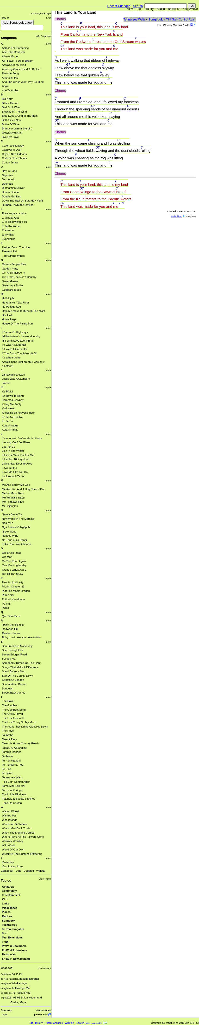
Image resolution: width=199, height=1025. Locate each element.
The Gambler (10, 705)
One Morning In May (14, 565)
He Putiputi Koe (11, 306)
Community (9, 890)
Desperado (8, 179)
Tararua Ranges (11, 751)
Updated (29, 870)
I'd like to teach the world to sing (21, 336)
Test (4, 933)
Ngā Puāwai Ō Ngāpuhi (16, 527)
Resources (9, 954)
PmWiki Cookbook (14, 945)
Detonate (7, 183)
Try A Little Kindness (14, 794)
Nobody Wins (10, 535)
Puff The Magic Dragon (16, 590)
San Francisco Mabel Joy (17, 646)
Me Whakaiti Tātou (13, 497)
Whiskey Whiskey (12, 841)
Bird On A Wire (11, 107)
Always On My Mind (14, 64)
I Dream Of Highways (15, 332)
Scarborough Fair (12, 650)
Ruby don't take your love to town (22, 637)
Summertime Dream (14, 684)
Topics (6, 880)
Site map (6, 1010)
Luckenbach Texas (13, 476)
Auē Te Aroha (10, 90)
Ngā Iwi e (7, 522)
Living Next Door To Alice (17, 463)
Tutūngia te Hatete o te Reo (18, 798)
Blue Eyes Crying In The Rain (19, 115)
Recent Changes (118, 6)
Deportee (7, 175)
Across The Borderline (15, 48)
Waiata (40, 870)
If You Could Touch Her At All (19, 353)
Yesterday (8, 862)
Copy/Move (190, 9)
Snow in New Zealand (16, 958)
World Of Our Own (13, 849)
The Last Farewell (13, 718)
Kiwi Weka (8, 408)
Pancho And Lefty (12, 582)
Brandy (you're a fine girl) (17, 128)
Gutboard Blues (11, 289)
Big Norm (7, 98)
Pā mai (6, 603)
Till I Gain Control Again (16, 781)
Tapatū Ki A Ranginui (14, 747)
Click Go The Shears (14, 158)
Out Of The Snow (12, 574)
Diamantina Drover (13, 187)
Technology (9, 924)
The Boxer (8, 701)
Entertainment (11, 895)
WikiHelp (69, 1023)
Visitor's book (43, 1010)
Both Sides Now (11, 120)
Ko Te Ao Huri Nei (12, 417)
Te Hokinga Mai (11, 760)
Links (5, 903)
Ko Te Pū (7, 421)
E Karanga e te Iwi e (14, 213)
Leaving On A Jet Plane (16, 442)
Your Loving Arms (12, 866)
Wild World (8, 845)
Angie (5, 86)
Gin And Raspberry (13, 272)
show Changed (44, 968)
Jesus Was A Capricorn (16, 378)
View (130, 9)
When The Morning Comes (18, 832)
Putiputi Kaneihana (13, 599)
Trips (5, 941)
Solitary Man (9, 658)
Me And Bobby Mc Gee (16, 484)
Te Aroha (7, 756)
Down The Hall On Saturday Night (22, 200)
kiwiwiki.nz (176, 216)
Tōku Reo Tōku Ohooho (16, 544)
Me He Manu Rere (13, 493)
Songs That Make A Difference (20, 667)
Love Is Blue (9, 467)
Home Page (9, 319)
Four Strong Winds (13, 255)
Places (6, 911)
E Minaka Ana (10, 217)
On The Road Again (14, 561)
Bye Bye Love (10, 136)
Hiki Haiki (7, 315)
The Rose (8, 730)
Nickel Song (9, 531)
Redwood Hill (10, 628)
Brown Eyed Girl (12, 132)
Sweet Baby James (13, 692)
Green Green (10, 281)
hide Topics (45, 878)
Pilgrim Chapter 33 (13, 586)
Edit (139, 9)
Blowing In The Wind (14, 111)
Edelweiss (8, 230)
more (48, 43)
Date (18, 870)
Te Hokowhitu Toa (12, 764)
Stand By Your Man (13, 671)
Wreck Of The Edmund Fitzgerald (22, 853)
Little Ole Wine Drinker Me (18, 455)
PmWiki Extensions (14, 950)
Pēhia (5, 607)
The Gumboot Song (14, 709)
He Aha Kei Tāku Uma (15, 302)
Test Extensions (12, 937)
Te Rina (6, 769)
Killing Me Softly (11, 404)
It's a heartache (11, 357)
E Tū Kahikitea (10, 226)
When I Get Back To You (16, 828)
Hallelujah (8, 298)
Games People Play (14, 264)
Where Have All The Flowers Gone (23, 836)
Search (138, 6)
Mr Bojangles (10, 506)
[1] (191, 24)
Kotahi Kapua (10, 425)
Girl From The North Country (19, 277)
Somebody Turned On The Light (21, 662)
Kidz (5, 899)
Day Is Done (9, 170)
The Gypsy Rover (12, 713)
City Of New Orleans (14, 154)
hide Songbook (43, 36)
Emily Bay (8, 234)
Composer (7, 870)
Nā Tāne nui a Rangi (14, 540)
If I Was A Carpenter (14, 344)
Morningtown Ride (13, 501)
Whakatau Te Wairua (14, 824)
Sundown (7, 688)
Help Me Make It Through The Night (23, 311)
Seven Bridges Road (14, 654)
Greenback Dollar (12, 285)
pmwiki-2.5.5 (41, 1014)
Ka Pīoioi (7, 391)
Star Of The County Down (17, 675)
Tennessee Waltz (12, 777)
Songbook (9, 38)
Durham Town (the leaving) (18, 204)
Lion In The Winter (13, 450)
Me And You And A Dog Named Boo (23, 489)
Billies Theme (10, 103)
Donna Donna (10, 192)
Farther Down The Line (16, 247)
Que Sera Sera (11, 616)
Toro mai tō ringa (12, 790)
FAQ (48, 17)
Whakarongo (9, 819)
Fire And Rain (10, 251)
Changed (6, 967)
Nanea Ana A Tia (12, 514)
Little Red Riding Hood (15, 459)
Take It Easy (9, 739)
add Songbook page (41, 13)
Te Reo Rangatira (13, 929)
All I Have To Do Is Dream (17, 60)
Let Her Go (8, 446)
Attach (161, 9)
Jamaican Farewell (13, 374)
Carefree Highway (13, 145)
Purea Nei (8, 594)
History (149, 9)
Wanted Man (9, 815)
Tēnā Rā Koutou (12, 803)
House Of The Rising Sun (17, 323)
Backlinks (174, 9)
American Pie (10, 77)
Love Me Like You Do (15, 472)
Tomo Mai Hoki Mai (13, 785)
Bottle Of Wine (10, 124)
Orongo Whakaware (14, 569)
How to (5, 17)
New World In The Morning (18, 518)
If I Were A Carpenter (14, 349)
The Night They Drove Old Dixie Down (25, 726)
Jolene (6, 383)
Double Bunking (11, 196)
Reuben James (11, 633)
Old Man (7, 556)
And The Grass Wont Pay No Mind (23, 82)
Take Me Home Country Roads (20, 743)
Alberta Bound (10, 56)
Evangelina (8, 238)
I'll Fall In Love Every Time (18, 340)
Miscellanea (9, 907)
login (4, 1014)
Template (7, 773)
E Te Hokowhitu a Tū (14, 221)
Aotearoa (8, 886)
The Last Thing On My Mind (19, 722)
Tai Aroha (7, 735)
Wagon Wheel (10, 811)
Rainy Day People (13, 624)
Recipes (7, 916)
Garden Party (10, 268)
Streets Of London (13, 679)
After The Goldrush (13, 52)
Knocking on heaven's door (18, 412)
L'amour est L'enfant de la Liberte (22, 438)
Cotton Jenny (10, 162)
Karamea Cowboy (13, 399)
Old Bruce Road (11, 552)
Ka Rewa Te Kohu (13, 395)
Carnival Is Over (11, 149)
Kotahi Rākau (10, 429)
